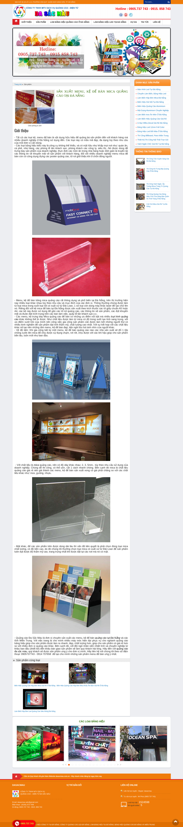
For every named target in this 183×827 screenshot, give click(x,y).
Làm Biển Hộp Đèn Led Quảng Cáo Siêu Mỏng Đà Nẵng (35, 711)
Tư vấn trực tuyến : (130, 797)
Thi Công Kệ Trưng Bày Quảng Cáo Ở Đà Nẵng (157, 170)
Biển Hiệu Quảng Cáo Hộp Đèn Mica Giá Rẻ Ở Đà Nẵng (34, 686)
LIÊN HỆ (156, 22)
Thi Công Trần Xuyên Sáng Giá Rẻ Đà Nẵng (157, 160)
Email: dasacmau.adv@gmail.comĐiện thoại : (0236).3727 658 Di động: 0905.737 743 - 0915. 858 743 (27, 804)
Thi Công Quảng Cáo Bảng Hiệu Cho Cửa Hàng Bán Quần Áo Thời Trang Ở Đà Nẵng (157, 196)
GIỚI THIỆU (27, 22)
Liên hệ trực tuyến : (130, 791)
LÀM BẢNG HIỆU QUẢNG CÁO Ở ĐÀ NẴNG (69, 22)
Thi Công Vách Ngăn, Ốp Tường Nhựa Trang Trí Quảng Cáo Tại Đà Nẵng (157, 186)
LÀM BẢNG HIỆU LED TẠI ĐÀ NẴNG (110, 22)
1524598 (144, 802)
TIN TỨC (145, 22)
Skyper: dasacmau (145, 791)
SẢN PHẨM (41, 22)
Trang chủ (18, 84)
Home (17, 776)
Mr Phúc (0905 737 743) (147, 797)
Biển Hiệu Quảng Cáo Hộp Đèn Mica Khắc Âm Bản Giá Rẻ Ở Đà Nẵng (82, 686)
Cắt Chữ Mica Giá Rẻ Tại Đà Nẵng (156, 205)
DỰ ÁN (133, 22)
